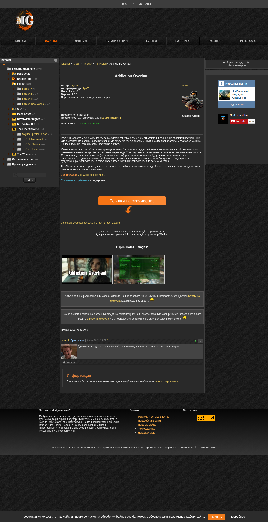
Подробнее (237, 516)
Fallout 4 (27, 98)
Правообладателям (149, 420)
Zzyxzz (74, 85)
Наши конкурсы (237, 65)
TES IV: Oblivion (31, 144)
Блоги (151, 41)
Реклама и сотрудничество (153, 416)
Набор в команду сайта (236, 62)
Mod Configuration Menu (91, 174)
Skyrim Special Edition (34, 134)
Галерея (182, 41)
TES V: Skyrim (31, 149)
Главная (18, 41)
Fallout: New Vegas (33, 103)
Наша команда (146, 432)
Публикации (116, 41)
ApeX (185, 85)
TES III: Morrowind (32, 139)
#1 (108, 340)
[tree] (29, 116)
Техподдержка (146, 428)
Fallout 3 (27, 93)
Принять (216, 516)
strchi (65, 340)
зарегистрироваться (166, 381)
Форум (81, 41)
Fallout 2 (26, 88)
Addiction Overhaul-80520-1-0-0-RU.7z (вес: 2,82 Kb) (91, 222)
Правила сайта (147, 424)
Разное (215, 41)
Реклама (248, 41)
